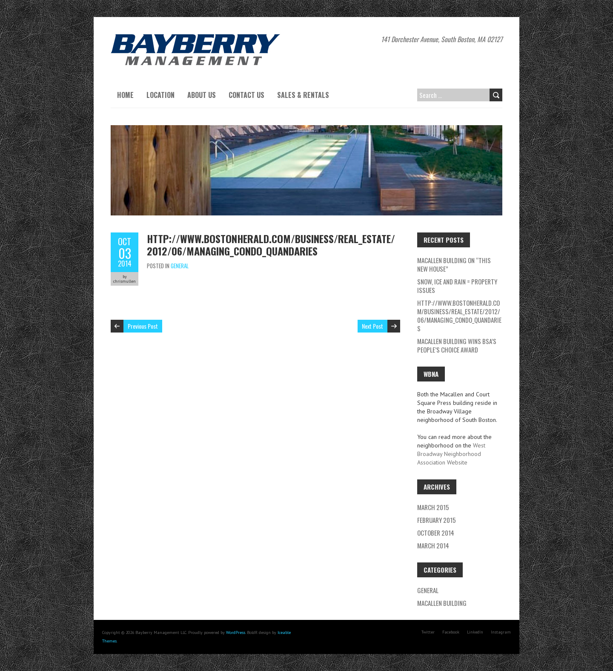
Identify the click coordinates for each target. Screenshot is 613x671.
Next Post (372, 325)
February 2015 (436, 520)
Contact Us (246, 95)
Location (160, 95)
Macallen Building (442, 603)
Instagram (501, 632)
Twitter (428, 632)
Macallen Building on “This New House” (454, 264)
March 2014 (433, 545)
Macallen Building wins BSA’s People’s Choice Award (456, 345)
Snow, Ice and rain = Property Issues (457, 286)
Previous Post (143, 325)
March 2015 (433, 507)
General (180, 265)
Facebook (450, 632)
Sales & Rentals (303, 95)
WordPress (235, 632)
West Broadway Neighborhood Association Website (451, 454)
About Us (201, 95)
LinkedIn (475, 632)
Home (125, 95)
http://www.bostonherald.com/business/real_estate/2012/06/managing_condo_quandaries (271, 244)
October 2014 (435, 532)
